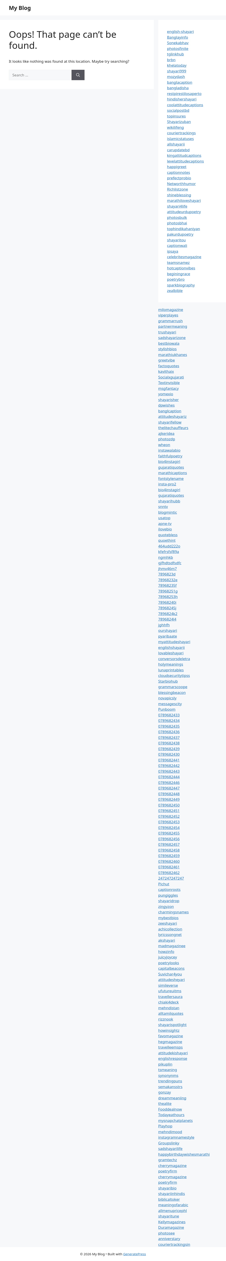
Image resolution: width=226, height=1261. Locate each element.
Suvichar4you (170, 974)
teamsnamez (178, 262)
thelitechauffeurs (173, 427)
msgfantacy (168, 388)
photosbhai (177, 222)
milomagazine (170, 309)
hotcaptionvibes (181, 268)
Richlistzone (177, 189)
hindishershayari (181, 99)
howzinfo (166, 951)
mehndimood (170, 1131)
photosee (166, 1233)
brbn (171, 59)
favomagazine (170, 1035)
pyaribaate (167, 636)
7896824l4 (167, 619)
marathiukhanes (172, 354)
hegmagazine (170, 1041)
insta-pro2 (167, 484)
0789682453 (169, 821)
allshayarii (176, 144)
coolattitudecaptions (185, 104)
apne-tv (164, 523)
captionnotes (178, 172)
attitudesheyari (171, 979)
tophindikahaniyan (183, 228)
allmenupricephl (172, 1210)
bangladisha (178, 87)
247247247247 (171, 878)
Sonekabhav (177, 42)
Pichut (163, 883)
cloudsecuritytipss (174, 675)
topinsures (176, 116)
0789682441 (169, 760)
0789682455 (169, 833)
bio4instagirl (169, 461)
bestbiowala (168, 343)
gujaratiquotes (171, 467)
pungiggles (168, 895)
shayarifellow (169, 422)
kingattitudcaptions (184, 155)
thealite (164, 1103)
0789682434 (169, 720)
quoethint (167, 540)
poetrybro (176, 279)
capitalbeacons (171, 968)
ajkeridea (166, 433)
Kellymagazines (172, 1221)
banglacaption (179, 82)
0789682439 (169, 748)
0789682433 (169, 715)
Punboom (166, 709)
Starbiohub (168, 681)
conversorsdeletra (174, 658)
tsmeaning (167, 1069)
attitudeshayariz (172, 416)
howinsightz (168, 1030)
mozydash (176, 76)
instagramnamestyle (176, 1137)
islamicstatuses (180, 138)
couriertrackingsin (174, 1244)
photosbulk (177, 217)
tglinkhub (175, 54)
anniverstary (169, 1238)
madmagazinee (171, 945)
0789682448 (169, 793)
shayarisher (168, 399)
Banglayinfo (177, 37)
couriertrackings (181, 132)
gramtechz (167, 1159)
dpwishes (166, 405)
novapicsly (167, 698)
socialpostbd (178, 110)
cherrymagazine (172, 1165)
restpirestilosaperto (184, 93)
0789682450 (169, 805)
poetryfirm (167, 1171)
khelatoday (176, 65)
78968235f (167, 585)
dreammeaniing (172, 1097)
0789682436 (169, 731)
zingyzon (166, 906)
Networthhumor (181, 183)
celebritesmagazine (184, 256)
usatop (164, 517)
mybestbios (168, 917)
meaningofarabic (173, 1204)
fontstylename (171, 478)
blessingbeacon (172, 692)
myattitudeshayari (174, 641)
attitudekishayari (173, 1052)
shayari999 (176, 71)
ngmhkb (165, 557)
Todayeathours (171, 1114)
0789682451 (169, 810)
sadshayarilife (170, 1148)
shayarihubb (169, 501)
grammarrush (170, 320)
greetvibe (166, 360)
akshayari (166, 940)
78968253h (168, 596)
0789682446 (169, 782)
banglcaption (169, 410)
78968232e (167, 579)
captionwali (177, 245)
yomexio (165, 393)
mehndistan (168, 1007)
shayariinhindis (171, 1193)
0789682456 (169, 838)
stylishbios (167, 348)
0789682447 (169, 788)
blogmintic (167, 512)
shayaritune (168, 1216)
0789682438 (169, 743)
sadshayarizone (172, 337)
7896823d (167, 574)
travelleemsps (170, 1047)
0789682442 (169, 765)
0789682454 (169, 827)
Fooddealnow (170, 1109)
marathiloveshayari (184, 200)
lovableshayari (171, 652)
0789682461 (169, 866)
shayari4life (177, 206)
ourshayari (167, 630)
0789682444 (169, 776)
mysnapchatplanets (175, 1120)
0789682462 (169, 872)
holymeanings (170, 664)
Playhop (165, 1125)
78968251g (168, 591)
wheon (164, 444)
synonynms (168, 1075)
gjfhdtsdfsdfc (169, 562)
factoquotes (168, 365)
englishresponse (172, 1058)
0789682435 (169, 726)
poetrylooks (168, 962)
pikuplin (165, 1064)
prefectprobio (179, 177)
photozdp (166, 438)
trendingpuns (170, 1080)
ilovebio (165, 529)
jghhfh (164, 624)
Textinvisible (169, 382)
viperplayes (168, 315)
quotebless (168, 534)
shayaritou (176, 239)
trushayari (167, 332)
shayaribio (167, 1188)
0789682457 (169, 844)
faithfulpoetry (170, 455)
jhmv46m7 (167, 568)
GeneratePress (134, 1254)
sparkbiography (181, 285)
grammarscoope (172, 686)
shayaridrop (168, 900)
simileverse (168, 985)
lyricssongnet (170, 934)
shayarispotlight (172, 1024)
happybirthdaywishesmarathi (184, 1154)
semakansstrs (170, 1086)
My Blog (20, 7)
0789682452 (169, 816)
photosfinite (177, 48)
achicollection (170, 929)
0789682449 (169, 799)
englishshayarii (171, 647)
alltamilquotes (170, 1013)
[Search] (78, 75)
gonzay (164, 1092)
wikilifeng (175, 127)
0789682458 (169, 850)
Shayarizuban (179, 121)
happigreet (176, 166)
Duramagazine (171, 1227)
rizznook (165, 1019)
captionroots (169, 889)
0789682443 (169, 771)
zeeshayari (167, 923)
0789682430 (169, 754)
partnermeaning (172, 326)
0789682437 (169, 737)
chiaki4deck (168, 1002)
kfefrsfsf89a (168, 551)
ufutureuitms (169, 990)
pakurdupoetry (180, 234)
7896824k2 (167, 613)
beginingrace (178, 273)
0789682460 (169, 861)
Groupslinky (168, 1143)
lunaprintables (171, 669)
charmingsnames (173, 912)
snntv (163, 506)
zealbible (175, 290)
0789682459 (169, 855)
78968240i (167, 602)
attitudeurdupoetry (184, 211)
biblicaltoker (169, 1199)
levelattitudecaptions (185, 161)
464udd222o (169, 546)
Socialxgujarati (171, 377)
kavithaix (166, 371)
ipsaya (172, 251)
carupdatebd (178, 149)
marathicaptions (172, 472)
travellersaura (170, 996)
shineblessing (179, 194)
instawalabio (169, 450)
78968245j (167, 607)
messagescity (170, 703)
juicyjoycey (167, 957)
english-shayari (180, 31)
